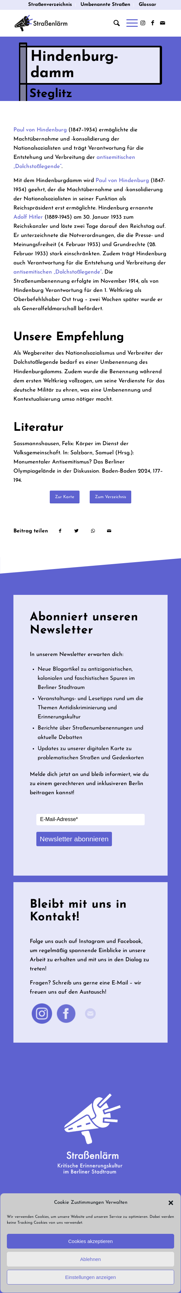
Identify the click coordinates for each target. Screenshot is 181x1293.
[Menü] (129, 23)
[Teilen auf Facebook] (60, 531)
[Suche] (113, 23)
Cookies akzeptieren (90, 1241)
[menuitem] (50, 5)
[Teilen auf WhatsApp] (93, 531)
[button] (171, 1203)
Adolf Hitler (28, 217)
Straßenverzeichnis (50, 4)
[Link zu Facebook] (153, 23)
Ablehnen (90, 1259)
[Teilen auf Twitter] (76, 531)
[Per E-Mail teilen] (109, 531)
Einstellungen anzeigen (90, 1277)
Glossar (147, 4)
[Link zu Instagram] (143, 23)
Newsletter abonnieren (74, 839)
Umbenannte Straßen (105, 4)
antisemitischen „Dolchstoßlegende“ (57, 272)
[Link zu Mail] (163, 23)
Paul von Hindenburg (40, 130)
